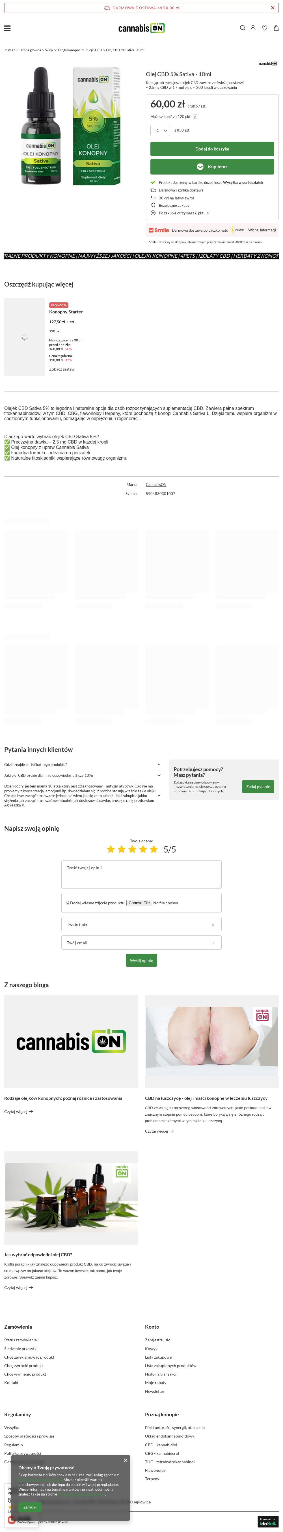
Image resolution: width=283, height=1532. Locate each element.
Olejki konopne (69, 50)
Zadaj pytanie (258, 786)
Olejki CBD (94, 50)
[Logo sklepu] (141, 28)
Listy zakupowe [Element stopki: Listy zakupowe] (158, 1357)
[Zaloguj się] (253, 28)
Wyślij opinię (141, 960)
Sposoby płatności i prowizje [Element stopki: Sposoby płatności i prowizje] (29, 1436)
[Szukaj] (242, 28)
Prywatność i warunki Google (81, 1494)
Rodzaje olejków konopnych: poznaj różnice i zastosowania (63, 1098)
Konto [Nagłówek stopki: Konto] (152, 1327)
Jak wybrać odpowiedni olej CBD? (38, 1254)
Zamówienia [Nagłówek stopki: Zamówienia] (18, 1327)
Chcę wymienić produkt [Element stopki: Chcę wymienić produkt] (25, 1374)
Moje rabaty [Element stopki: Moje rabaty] (155, 1382)
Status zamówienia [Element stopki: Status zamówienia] (20, 1339)
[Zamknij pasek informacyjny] (272, 8)
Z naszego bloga (26, 985)
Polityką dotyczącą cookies (40, 1479)
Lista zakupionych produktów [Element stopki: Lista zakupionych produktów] (170, 1365)
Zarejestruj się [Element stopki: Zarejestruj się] (157, 1339)
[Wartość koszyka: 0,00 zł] (276, 28)
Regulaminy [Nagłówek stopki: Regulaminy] (17, 1414)
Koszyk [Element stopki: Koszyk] (151, 1348)
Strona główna (30, 50)
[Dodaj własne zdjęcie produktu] (164, 903)
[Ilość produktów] (160, 130)
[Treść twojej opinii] (141, 874)
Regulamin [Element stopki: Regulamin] (13, 1444)
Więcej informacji (262, 230)
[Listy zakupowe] (264, 28)
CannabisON (156, 484)
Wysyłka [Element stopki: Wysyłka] (11, 1427)
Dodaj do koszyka (212, 148)
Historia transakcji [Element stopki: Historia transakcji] (161, 1374)
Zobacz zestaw (62, 369)
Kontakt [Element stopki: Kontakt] (11, 1382)
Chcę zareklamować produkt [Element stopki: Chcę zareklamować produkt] (29, 1357)
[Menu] (7, 28)
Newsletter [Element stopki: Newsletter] (155, 1391)
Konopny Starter (66, 311)
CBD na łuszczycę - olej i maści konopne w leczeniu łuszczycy (206, 1098)
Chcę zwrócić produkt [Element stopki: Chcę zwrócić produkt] (23, 1365)
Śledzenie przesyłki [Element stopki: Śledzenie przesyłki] (21, 1348)
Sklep (49, 50)
